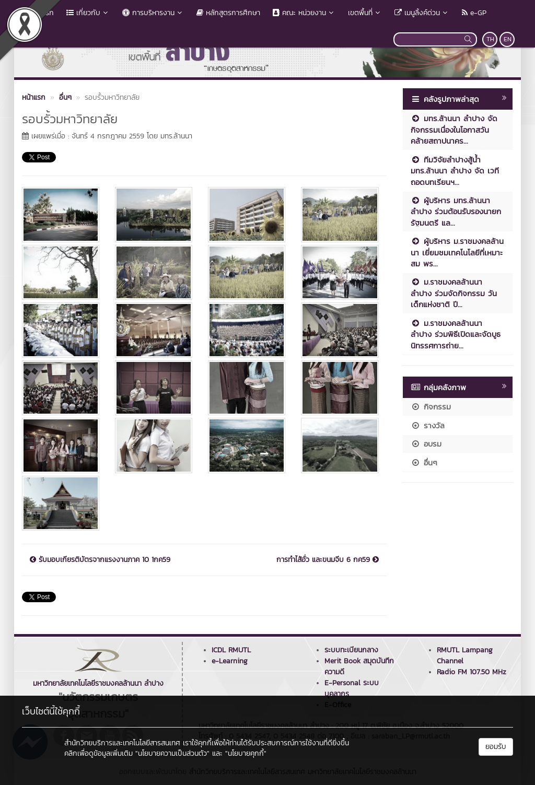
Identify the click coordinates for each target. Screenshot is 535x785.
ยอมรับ (495, 746)
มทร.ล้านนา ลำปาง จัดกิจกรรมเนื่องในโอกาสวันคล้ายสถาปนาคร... (454, 129)
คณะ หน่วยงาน (304, 12)
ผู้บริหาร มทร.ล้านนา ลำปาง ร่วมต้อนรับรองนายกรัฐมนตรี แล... (456, 211)
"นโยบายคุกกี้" (245, 753)
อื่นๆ (424, 462)
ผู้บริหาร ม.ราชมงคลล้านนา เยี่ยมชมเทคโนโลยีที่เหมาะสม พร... (457, 252)
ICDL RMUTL (231, 650)
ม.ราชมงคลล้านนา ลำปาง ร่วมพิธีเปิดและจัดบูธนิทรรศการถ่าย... (456, 334)
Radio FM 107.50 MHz (471, 671)
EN (507, 39)
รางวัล (428, 425)
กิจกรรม (431, 407)
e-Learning (230, 660)
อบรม (426, 444)
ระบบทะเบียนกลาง (351, 650)
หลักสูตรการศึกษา (228, 12)
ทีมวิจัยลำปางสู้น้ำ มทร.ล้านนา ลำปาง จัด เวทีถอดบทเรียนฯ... (455, 171)
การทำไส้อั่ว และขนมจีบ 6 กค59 (327, 560)
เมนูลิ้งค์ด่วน (421, 12)
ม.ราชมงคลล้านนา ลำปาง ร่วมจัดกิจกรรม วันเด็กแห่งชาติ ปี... (454, 293)
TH (490, 39)
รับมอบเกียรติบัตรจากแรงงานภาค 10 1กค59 (100, 560)
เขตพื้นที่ (365, 12)
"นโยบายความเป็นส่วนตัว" (172, 753)
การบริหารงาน (153, 12)
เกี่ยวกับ (88, 12)
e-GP (474, 12)
